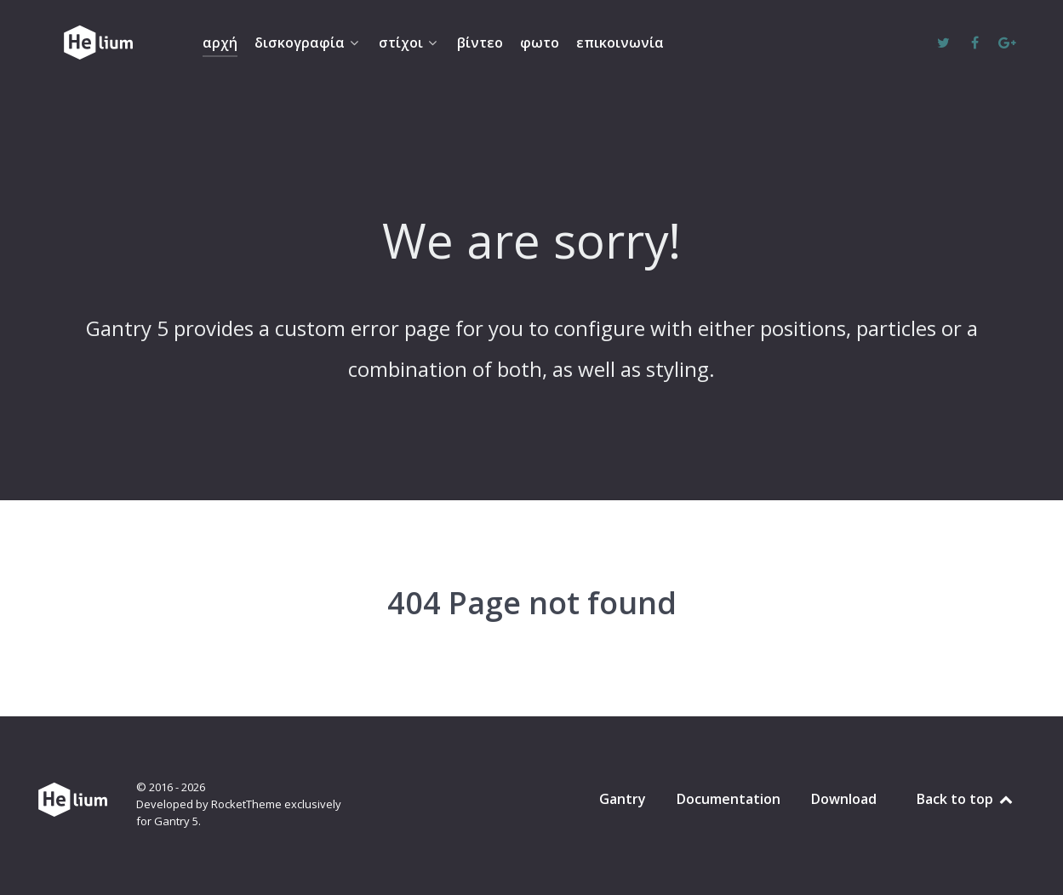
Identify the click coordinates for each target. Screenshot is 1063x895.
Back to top (965, 799)
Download (844, 799)
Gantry (622, 799)
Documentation (728, 799)
